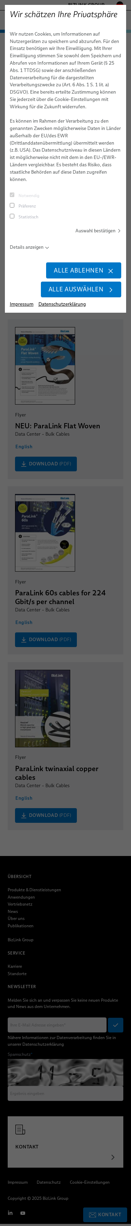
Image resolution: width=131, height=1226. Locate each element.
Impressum (22, 306)
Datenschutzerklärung (62, 306)
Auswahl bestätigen (97, 230)
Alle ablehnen (82, 271)
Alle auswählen (80, 291)
